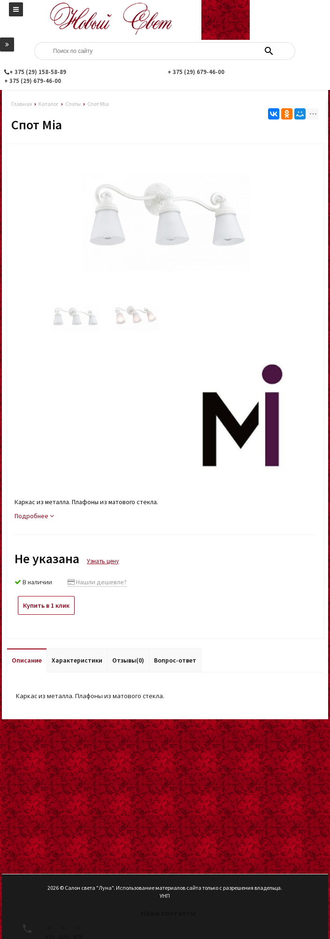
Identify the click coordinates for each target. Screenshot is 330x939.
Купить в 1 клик (46, 605)
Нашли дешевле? (97, 582)
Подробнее (34, 516)
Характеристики (77, 660)
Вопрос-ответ (175, 660)
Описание (27, 660)
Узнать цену (103, 561)
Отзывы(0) (128, 660)
